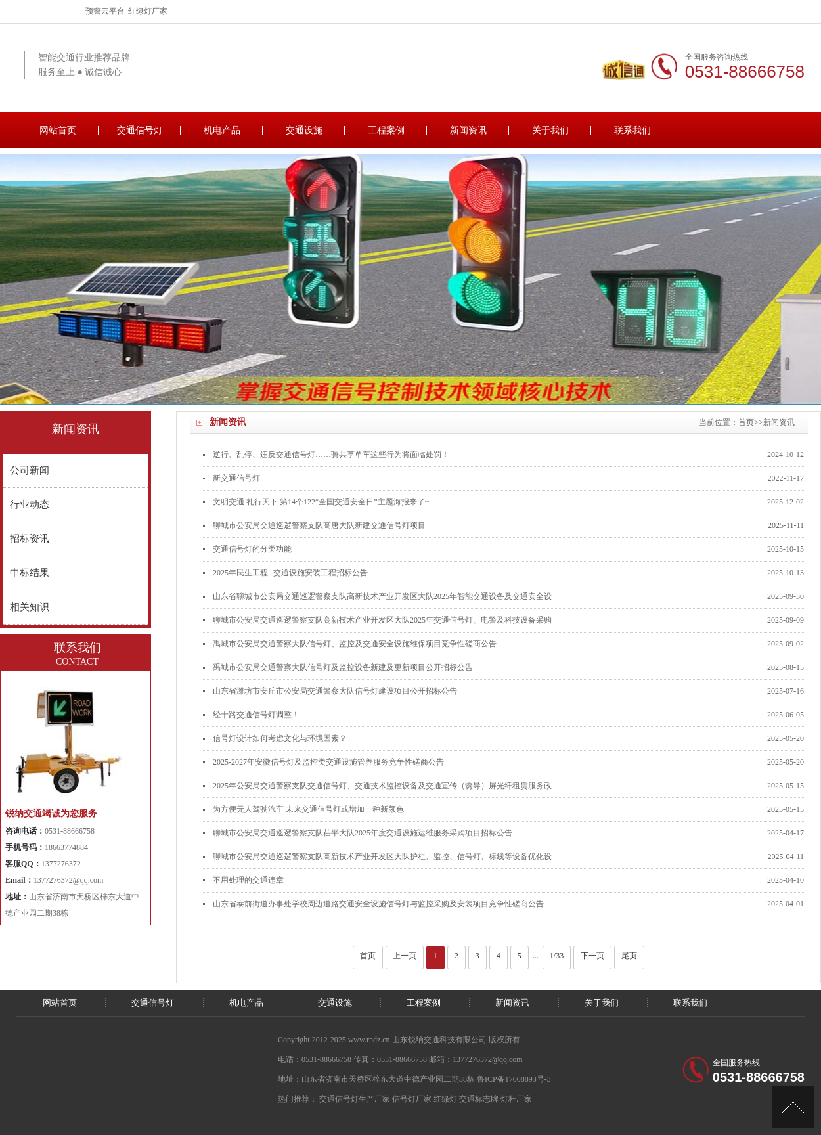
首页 (746, 422)
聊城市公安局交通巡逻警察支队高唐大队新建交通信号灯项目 (319, 525)
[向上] (793, 1107)
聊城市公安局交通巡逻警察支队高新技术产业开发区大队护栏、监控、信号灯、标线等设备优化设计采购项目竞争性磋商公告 (382, 860)
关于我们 (550, 130)
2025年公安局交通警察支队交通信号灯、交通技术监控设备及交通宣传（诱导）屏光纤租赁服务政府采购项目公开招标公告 (382, 789)
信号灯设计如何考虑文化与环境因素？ (280, 738)
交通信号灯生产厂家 (354, 1098)
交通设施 (304, 130)
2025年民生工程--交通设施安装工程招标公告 (290, 572)
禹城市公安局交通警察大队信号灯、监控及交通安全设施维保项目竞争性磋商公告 (355, 643)
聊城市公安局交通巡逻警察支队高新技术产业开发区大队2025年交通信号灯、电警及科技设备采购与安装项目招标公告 (382, 623)
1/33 (557, 955)
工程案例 (386, 130)
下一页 (592, 955)
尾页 (629, 955)
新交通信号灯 (236, 478)
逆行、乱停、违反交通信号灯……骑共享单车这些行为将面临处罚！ (331, 454)
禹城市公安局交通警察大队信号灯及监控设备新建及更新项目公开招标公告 (343, 667)
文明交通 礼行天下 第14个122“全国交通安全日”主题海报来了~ (321, 501)
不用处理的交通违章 (248, 880)
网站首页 (57, 130)
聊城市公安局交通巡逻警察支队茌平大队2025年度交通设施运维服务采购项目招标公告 (362, 832)
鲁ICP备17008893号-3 (514, 1079)
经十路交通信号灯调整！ (256, 714)
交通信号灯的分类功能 (252, 549)
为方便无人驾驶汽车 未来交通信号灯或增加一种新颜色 (308, 809)
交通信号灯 (140, 130)
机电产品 (222, 130)
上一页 (404, 955)
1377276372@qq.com (68, 880)
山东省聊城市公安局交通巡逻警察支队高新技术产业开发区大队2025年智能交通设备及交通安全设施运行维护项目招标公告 (382, 600)
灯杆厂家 (516, 1098)
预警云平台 (105, 11)
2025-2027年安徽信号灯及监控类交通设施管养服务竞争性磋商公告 (328, 762)
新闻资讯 (468, 130)
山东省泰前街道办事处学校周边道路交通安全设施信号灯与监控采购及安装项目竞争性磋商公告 (378, 903)
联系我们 (632, 130)
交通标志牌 (479, 1098)
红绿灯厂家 (147, 11)
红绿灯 (445, 1098)
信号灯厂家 (412, 1098)
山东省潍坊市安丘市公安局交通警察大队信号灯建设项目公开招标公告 (335, 691)
